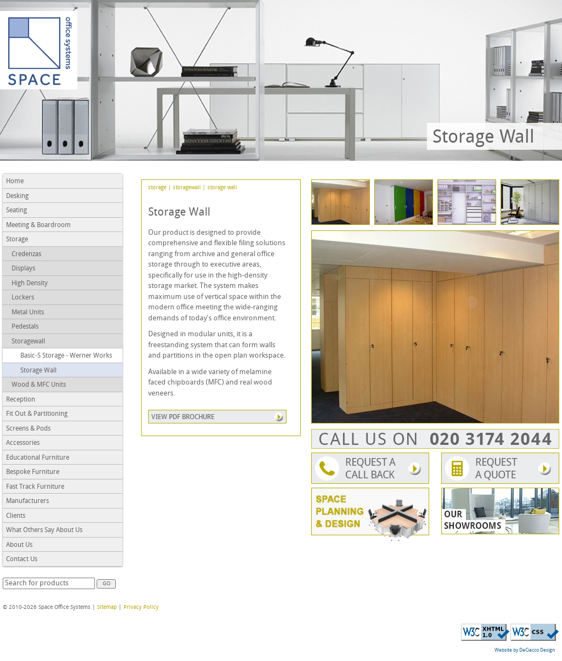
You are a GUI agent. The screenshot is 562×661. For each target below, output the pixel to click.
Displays (23, 268)
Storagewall (28, 341)
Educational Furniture (37, 458)
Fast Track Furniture (35, 487)
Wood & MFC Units (39, 385)
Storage (17, 239)
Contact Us (21, 559)
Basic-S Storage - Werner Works (66, 356)
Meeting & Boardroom (38, 225)
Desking (17, 196)
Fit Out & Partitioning (37, 414)
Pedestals (25, 327)
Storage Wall (38, 371)
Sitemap (107, 607)
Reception (20, 400)
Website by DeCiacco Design (524, 650)
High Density (30, 283)
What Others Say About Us (44, 530)
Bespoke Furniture (32, 472)
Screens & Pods (28, 429)
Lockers (23, 298)
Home (15, 181)
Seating (16, 210)
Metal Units (28, 312)
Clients (15, 516)
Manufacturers (27, 501)
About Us (19, 545)
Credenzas (26, 254)
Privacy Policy (141, 607)
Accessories (23, 443)
